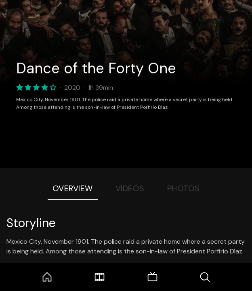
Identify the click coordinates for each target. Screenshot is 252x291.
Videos (130, 188)
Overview (72, 188)
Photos (183, 188)
